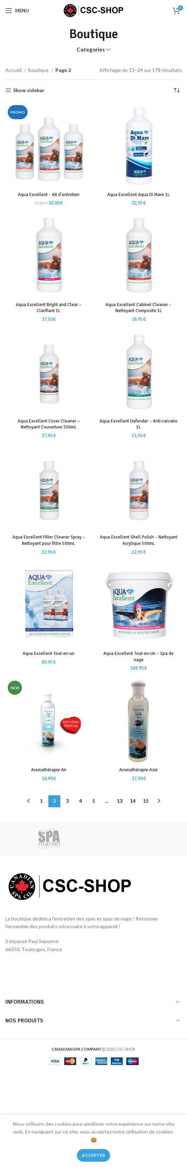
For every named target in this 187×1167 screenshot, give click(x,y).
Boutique (39, 70)
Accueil (14, 70)
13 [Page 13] (119, 801)
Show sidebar (28, 90)
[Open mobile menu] (17, 11)
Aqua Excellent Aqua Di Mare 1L (138, 194)
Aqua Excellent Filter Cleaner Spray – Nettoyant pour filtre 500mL (48, 540)
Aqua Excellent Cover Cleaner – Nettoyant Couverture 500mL (49, 424)
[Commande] (176, 90)
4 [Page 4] (80, 801)
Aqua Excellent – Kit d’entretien (48, 194)
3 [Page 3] (67, 801)
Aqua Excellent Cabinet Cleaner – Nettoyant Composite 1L (138, 308)
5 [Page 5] (93, 801)
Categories (91, 49)
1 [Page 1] (41, 801)
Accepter (93, 1155)
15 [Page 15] (146, 801)
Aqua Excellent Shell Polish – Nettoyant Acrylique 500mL (138, 540)
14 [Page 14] (132, 801)
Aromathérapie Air (48, 770)
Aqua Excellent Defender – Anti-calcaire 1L (138, 424)
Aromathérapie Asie (138, 770)
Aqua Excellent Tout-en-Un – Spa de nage (138, 657)
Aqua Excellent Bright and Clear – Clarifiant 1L (49, 308)
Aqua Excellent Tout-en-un (48, 653)
